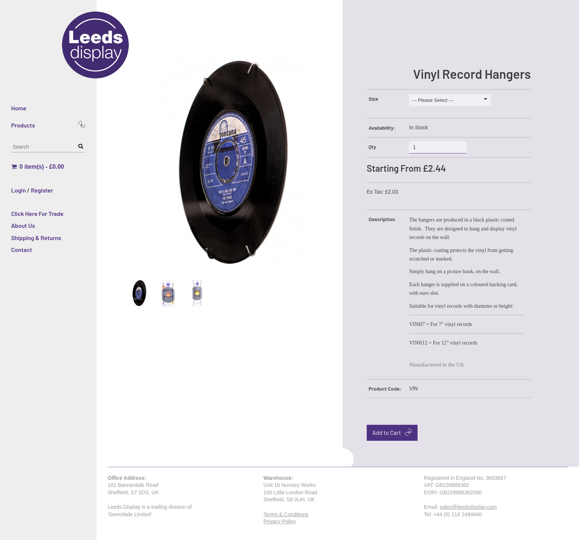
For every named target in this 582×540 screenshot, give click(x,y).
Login (18, 190)
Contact (21, 249)
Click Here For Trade (37, 213)
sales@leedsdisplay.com (468, 507)
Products (48, 125)
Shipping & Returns (36, 237)
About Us (23, 225)
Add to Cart (392, 432)
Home (18, 107)
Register (42, 190)
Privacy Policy (280, 521)
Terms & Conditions (286, 514)
